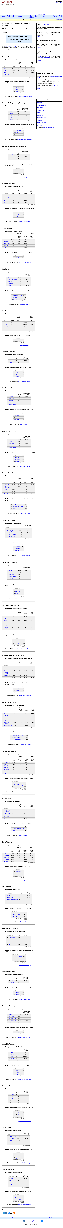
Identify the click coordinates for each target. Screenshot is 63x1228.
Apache (10, 281)
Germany (11, 1138)
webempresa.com (41, 105)
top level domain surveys (24, 1121)
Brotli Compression (17, 916)
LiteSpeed (10, 283)
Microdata (11, 944)
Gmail (10, 570)
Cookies (9, 901)
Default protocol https (12, 899)
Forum (55, 16)
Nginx (9, 277)
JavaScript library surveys (24, 221)
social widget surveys (24, 880)
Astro (17, 91)
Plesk (5, 324)
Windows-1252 (12, 1018)
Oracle (17, 457)
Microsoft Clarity (6, 719)
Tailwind (6, 245)
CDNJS (6, 667)
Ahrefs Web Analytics (17, 739)
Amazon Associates (7, 765)
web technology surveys (11, 46)
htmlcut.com (40, 120)
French (12, 1186)
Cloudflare (6, 484)
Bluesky (44, 1221)
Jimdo (16, 417)
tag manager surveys (24, 835)
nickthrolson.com (41, 117)
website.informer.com (48, 127)
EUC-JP (11, 1022)
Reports (20, 16)
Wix (5, 72)
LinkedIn (6, 861)
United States (12, 1136)
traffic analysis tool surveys (24, 744)
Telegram (17, 873)
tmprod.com (40, 115)
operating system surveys (24, 381)
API (26, 16)
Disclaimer (19, 1217)
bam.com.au (40, 107)
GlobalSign (7, 620)
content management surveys (24, 96)
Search (31, 17)
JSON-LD (11, 941)
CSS (8, 895)
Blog (49, 16)
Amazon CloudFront (7, 487)
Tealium (6, 818)
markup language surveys (24, 999)
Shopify (6, 70)
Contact (51, 1217)
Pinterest (6, 859)
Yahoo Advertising (18, 785)
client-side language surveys (25, 177)
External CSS (16, 915)
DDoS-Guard (7, 491)
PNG (12, 1052)
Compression (10, 897)
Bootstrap (6, 197)
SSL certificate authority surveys (25, 648)
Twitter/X (6, 857)
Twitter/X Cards (12, 939)
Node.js (10, 285)
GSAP (17, 214)
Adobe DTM (7, 813)
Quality (37, 16)
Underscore (7, 199)
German (12, 1182)
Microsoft (11, 572)
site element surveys (25, 921)
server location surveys (24, 1163)
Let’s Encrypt (6, 617)
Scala (11, 119)
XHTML (12, 982)
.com (12, 1094)
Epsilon (16, 783)
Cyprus (17, 1158)
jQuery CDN (7, 675)
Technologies (11, 16)
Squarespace (7, 74)
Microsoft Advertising (7, 770)
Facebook (6, 855)
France (11, 1142)
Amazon (11, 400)
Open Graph (12, 937)
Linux (17, 372)
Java (11, 117)
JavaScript (12, 115)
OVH (10, 445)
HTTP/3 (9, 903)
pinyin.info (39, 102)
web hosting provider (45, 57)
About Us (12, 1217)
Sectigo (6, 622)
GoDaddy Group (11, 531)
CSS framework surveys (25, 262)
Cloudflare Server (12, 279)
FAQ (60, 16)
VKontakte (18, 875)
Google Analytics (6, 714)
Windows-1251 (12, 1020)
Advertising (44, 1217)
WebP (12, 1058)
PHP (11, 111)
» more (39, 36)
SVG (12, 1056)
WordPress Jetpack (7, 723)
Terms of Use (27, 1217)
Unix (11, 360)
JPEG (12, 1054)
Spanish (12, 1180)
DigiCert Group (6, 628)
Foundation (7, 243)
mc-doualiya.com (41, 122)
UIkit (5, 247)
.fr (18, 1112)
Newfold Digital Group (12, 534)
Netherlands (12, 1144)
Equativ (6, 773)
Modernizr (6, 202)
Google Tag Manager (7, 810)
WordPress (7, 68)
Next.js (17, 212)
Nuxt (17, 216)
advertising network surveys (25, 791)
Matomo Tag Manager (7, 815)
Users (43, 16)
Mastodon (35, 1221)
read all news (46, 24)
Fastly (5, 489)
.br (11, 1100)
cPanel (6, 326)
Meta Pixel (7, 717)
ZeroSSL (16, 643)
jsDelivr (6, 669)
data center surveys (25, 466)
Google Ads (7, 762)
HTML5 (18, 992)
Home (3, 16)
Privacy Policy (36, 1217)
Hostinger (11, 398)
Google (11, 441)
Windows (12, 362)
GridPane (6, 330)
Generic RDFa (12, 943)
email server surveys (24, 598)
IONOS (17, 550)
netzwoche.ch (40, 110)
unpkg (5, 677)
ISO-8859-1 (12, 1016)
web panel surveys (24, 345)
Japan (10, 1140)
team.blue (11, 578)
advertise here (41, 14)
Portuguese (18, 1199)
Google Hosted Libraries (6, 672)
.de (12, 1098)
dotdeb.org (39, 112)
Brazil (16, 1156)
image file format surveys (24, 1079)
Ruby (11, 113)
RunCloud (6, 328)
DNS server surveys (25, 555)
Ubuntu (17, 376)
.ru (11, 1102)
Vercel (17, 415)
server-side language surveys (24, 139)
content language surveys (24, 1204)
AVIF (17, 1074)
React (5, 200)
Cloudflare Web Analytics (18, 735)
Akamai (6, 493)
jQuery (6, 195)
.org (12, 1096)
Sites (30, 16)
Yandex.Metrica (8, 725)
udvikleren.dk (40, 125)
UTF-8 (10, 1014)
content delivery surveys (25, 695)
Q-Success (59, 2)
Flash (11, 156)
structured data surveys (24, 965)
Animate (6, 241)
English (12, 1178)
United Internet (12, 404)
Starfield (16, 642)
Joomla (6, 76)
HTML (12, 980)
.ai (18, 1116)
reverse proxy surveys (24, 513)
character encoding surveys (25, 1037)
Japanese (12, 1184)
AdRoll (6, 767)
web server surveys (25, 304)
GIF (12, 1060)
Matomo (56, 85)
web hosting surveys (25, 424)
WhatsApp (6, 853)
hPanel (6, 322)
